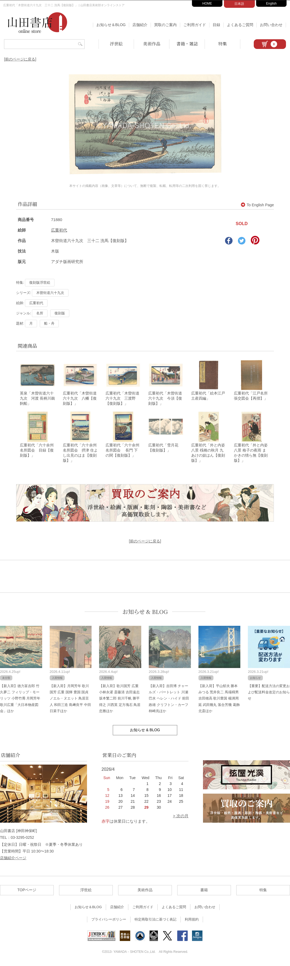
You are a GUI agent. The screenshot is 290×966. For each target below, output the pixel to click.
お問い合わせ (271, 25)
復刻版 (60, 313)
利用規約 (192, 921)
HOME (207, 3)
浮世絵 (116, 44)
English (271, 3)
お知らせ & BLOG (145, 613)
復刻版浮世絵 (39, 282)
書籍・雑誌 (187, 44)
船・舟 (49, 323)
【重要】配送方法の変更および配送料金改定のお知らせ (269, 693)
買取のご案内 (165, 25)
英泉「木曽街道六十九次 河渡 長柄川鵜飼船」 (37, 399)
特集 (222, 44)
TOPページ (27, 891)
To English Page (257, 205)
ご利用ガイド (194, 25)
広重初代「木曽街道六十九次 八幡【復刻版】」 (80, 399)
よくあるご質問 (240, 25)
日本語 (239, 4)
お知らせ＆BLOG (111, 25)
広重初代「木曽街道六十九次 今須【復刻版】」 (165, 399)
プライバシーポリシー (108, 921)
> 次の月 (181, 817)
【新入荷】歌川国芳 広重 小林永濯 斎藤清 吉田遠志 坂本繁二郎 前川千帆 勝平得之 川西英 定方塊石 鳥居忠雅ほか (119, 700)
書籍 (204, 891)
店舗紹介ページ (13, 859)
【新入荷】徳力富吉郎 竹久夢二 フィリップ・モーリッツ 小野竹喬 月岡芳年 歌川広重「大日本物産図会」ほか (20, 700)
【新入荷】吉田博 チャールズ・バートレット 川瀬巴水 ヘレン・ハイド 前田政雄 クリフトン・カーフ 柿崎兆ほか (169, 700)
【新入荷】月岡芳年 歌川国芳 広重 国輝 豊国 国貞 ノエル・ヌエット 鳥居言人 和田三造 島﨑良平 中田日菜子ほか (70, 700)
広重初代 (59, 230)
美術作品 (151, 44)
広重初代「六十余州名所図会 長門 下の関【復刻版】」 (122, 451)
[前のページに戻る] (20, 59)
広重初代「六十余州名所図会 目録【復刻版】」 (37, 451)
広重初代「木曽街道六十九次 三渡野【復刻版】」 (122, 399)
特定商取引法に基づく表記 (155, 921)
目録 (216, 25)
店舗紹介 (139, 25)
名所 (39, 313)
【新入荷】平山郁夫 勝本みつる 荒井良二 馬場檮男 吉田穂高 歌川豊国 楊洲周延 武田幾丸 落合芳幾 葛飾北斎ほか (219, 700)
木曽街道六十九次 (50, 293)
